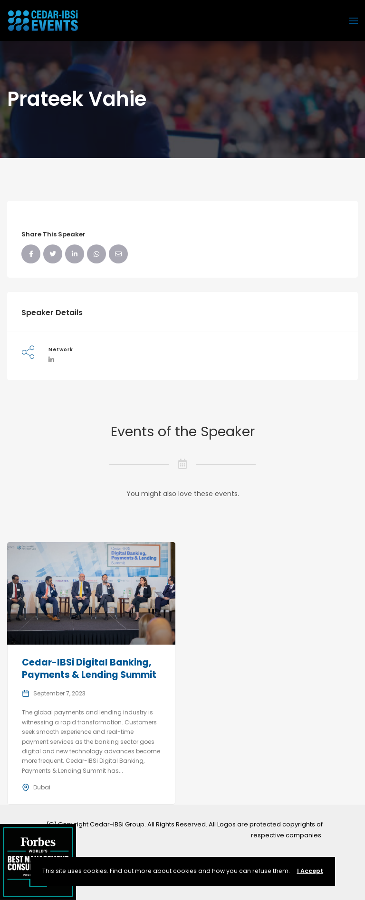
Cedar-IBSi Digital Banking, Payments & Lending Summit (89, 669)
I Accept (310, 871)
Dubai (41, 787)
